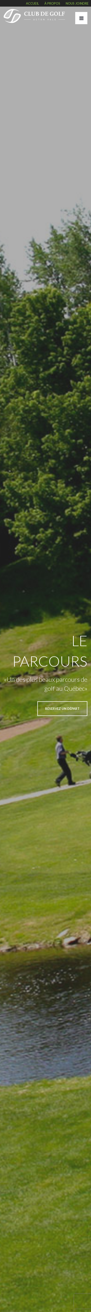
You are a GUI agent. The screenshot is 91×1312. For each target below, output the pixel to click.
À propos (52, 3)
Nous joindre (77, 3)
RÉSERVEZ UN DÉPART (62, 709)
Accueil (32, 3)
